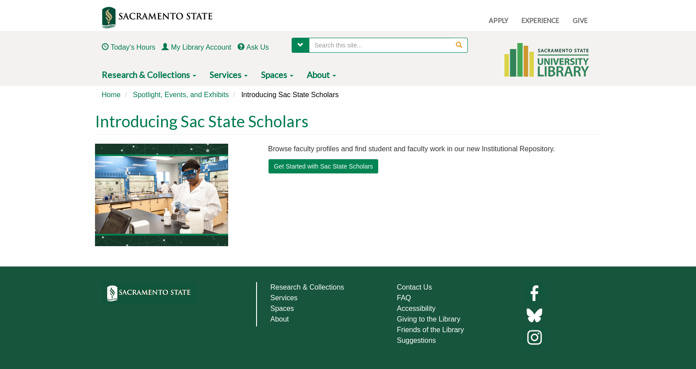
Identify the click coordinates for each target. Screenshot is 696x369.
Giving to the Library (428, 319)
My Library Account (201, 47)
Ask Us (257, 47)
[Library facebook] (534, 292)
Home (111, 94)
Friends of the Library (430, 330)
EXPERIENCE (540, 20)
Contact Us (414, 287)
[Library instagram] (534, 337)
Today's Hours (133, 47)
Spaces (277, 75)
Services (229, 75)
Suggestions (416, 340)
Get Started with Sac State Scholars (323, 166)
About (321, 75)
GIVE (580, 20)
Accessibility (416, 308)
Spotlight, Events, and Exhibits (181, 94)
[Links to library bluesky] (534, 314)
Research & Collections (149, 75)
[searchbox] (388, 45)
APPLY (498, 20)
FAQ (404, 298)
